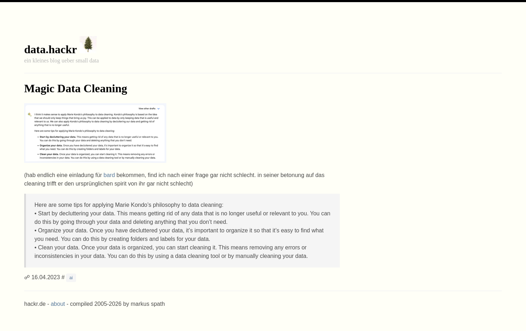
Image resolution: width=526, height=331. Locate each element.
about (58, 304)
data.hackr (50, 49)
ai (71, 277)
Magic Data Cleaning (75, 88)
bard (109, 175)
